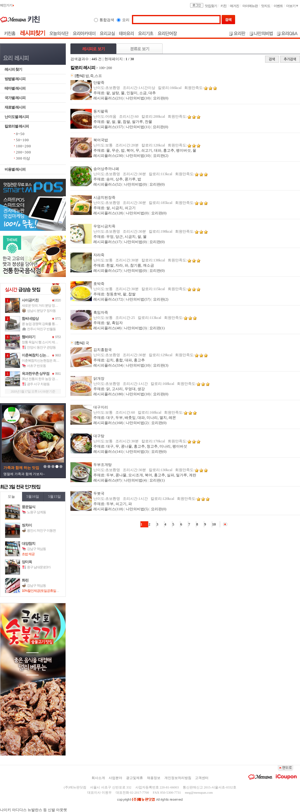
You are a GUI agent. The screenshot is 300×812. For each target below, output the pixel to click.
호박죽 (98, 284)
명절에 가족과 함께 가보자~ (24, 474)
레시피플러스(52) (107, 184)
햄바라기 (28, 337)
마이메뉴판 (250, 6)
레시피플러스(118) (108, 509)
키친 (223, 6)
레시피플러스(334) (108, 365)
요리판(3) (160, 365)
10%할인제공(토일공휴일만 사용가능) (47, 590)
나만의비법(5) (137, 509)
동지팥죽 (100, 111)
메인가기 (7, 5)
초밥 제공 (28, 554)
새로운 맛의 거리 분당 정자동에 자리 (46, 305)
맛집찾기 (211, 6)
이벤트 (278, 6)
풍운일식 (28, 507)
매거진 (234, 6)
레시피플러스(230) (108, 155)
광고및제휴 (134, 778)
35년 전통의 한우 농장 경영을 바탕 (45, 379)
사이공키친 (30, 300)
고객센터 (201, 778)
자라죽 (98, 255)
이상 (23, 158)
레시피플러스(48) (107, 328)
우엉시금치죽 (104, 226)
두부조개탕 (102, 465)
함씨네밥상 (30, 318)
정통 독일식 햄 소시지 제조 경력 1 (44, 342)
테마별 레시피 (15, 88)
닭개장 (98, 378)
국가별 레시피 (15, 98)
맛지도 (265, 6)
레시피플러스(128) (108, 213)
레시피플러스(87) (107, 480)
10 (214, 524)
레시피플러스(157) (108, 127)
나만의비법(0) (135, 184)
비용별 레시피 (15, 169)
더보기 (292, 6)
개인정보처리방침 (177, 778)
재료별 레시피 (15, 107)
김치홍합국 (102, 350)
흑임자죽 (100, 312)
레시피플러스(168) (108, 423)
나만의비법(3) (135, 328)
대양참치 (28, 543)
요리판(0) (160, 98)
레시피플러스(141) (108, 451)
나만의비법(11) (138, 127)
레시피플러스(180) (108, 394)
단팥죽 (98, 82)
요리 (125, 20)
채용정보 (153, 778)
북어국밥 (100, 140)
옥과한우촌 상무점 (35, 373)
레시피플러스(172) (108, 299)
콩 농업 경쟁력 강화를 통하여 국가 (45, 324)
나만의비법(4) (135, 480)
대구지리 (100, 407)
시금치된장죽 (104, 197)
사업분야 (115, 778)
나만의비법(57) (138, 299)
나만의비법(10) (138, 98)
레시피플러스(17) (107, 242)
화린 (25, 580)
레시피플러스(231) (108, 98)
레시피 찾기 (13, 69)
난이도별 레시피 (17, 117)
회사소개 (98, 778)
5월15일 (54, 496)
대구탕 (98, 436)
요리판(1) (157, 328)
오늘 (11, 496)
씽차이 (27, 525)
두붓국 (98, 493)
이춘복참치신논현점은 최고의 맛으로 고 (49, 360)
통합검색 (106, 20)
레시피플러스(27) (107, 270)
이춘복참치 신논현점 (37, 355)
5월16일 (32, 496)
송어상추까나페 (106, 169)
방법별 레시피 (15, 79)
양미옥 (27, 562)
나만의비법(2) (137, 423)
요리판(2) (160, 155)
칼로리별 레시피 (17, 126)
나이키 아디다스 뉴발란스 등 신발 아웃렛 (33, 810)
